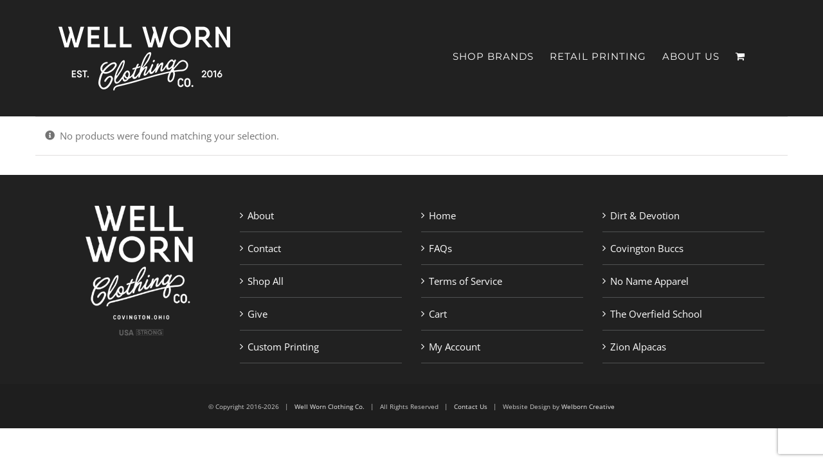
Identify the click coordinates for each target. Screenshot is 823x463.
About (261, 215)
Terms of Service (465, 281)
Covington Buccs (646, 248)
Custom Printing (283, 346)
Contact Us (470, 406)
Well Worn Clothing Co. (329, 406)
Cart (438, 313)
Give (257, 313)
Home (442, 215)
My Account (454, 346)
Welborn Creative (588, 406)
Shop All (266, 281)
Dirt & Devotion (645, 215)
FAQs (440, 248)
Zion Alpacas (638, 346)
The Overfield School (656, 313)
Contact (264, 248)
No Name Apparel (649, 281)
